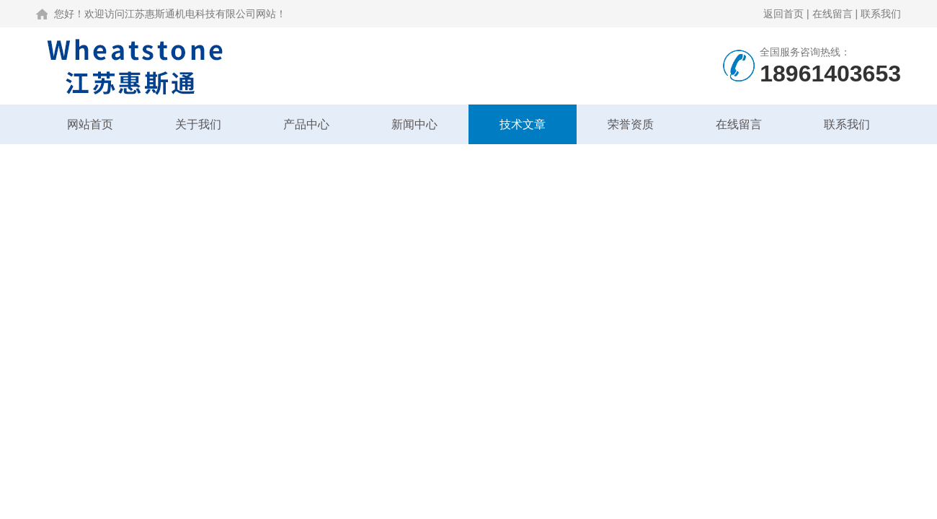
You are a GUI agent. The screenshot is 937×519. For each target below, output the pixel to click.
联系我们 (881, 13)
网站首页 (90, 124)
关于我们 (198, 124)
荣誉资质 (631, 124)
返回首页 (783, 13)
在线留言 (832, 13)
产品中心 (306, 124)
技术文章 (522, 124)
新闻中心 (414, 124)
